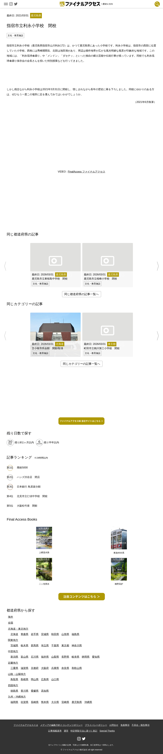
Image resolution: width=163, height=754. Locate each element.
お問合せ (113, 725)
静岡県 (85, 656)
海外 (10, 617)
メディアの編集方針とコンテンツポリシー (61, 725)
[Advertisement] (81, 74)
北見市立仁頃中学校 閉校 (32, 496)
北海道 (14, 634)
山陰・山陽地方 (17, 674)
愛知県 (96, 656)
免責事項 (124, 725)
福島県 (75, 634)
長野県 (65, 656)
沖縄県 (88, 702)
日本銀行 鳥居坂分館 (28, 486)
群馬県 (35, 645)
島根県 (24, 679)
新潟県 (14, 656)
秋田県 (55, 634)
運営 (66, 731)
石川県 (35, 656)
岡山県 (35, 679)
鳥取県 (14, 679)
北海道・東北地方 (18, 628)
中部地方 (13, 651)
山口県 (55, 679)
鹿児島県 (77, 702)
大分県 (55, 702)
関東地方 (13, 640)
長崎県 (35, 702)
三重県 (14, 668)
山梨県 (55, 656)
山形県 (65, 634)
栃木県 (24, 645)
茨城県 (14, 645)
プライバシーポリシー (96, 725)
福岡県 (14, 702)
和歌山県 (77, 668)
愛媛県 (35, 690)
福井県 (45, 656)
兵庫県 (55, 668)
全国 (10, 622)
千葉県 (55, 645)
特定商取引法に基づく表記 (84, 731)
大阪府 (45, 668)
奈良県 (65, 668)
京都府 (35, 668)
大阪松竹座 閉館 (27, 505)
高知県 (45, 690)
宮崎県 (65, 702)
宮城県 (45, 634)
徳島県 (14, 690)
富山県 (24, 656)
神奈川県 (77, 645)
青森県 (24, 634)
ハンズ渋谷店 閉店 (29, 477)
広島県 (45, 679)
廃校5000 (22, 467)
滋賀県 (24, 668)
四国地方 (13, 685)
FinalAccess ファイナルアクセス (86, 171)
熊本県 (45, 702)
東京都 (65, 645)
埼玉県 (45, 645)
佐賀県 (24, 702)
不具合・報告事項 (140, 725)
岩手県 (35, 634)
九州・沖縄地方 (17, 696)
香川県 (24, 690)
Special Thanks (107, 731)
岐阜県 (75, 656)
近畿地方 (13, 662)
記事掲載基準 (55, 731)
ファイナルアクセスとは (26, 725)
